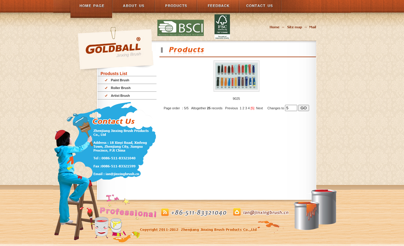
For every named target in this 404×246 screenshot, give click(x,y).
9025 (236, 98)
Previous (231, 108)
